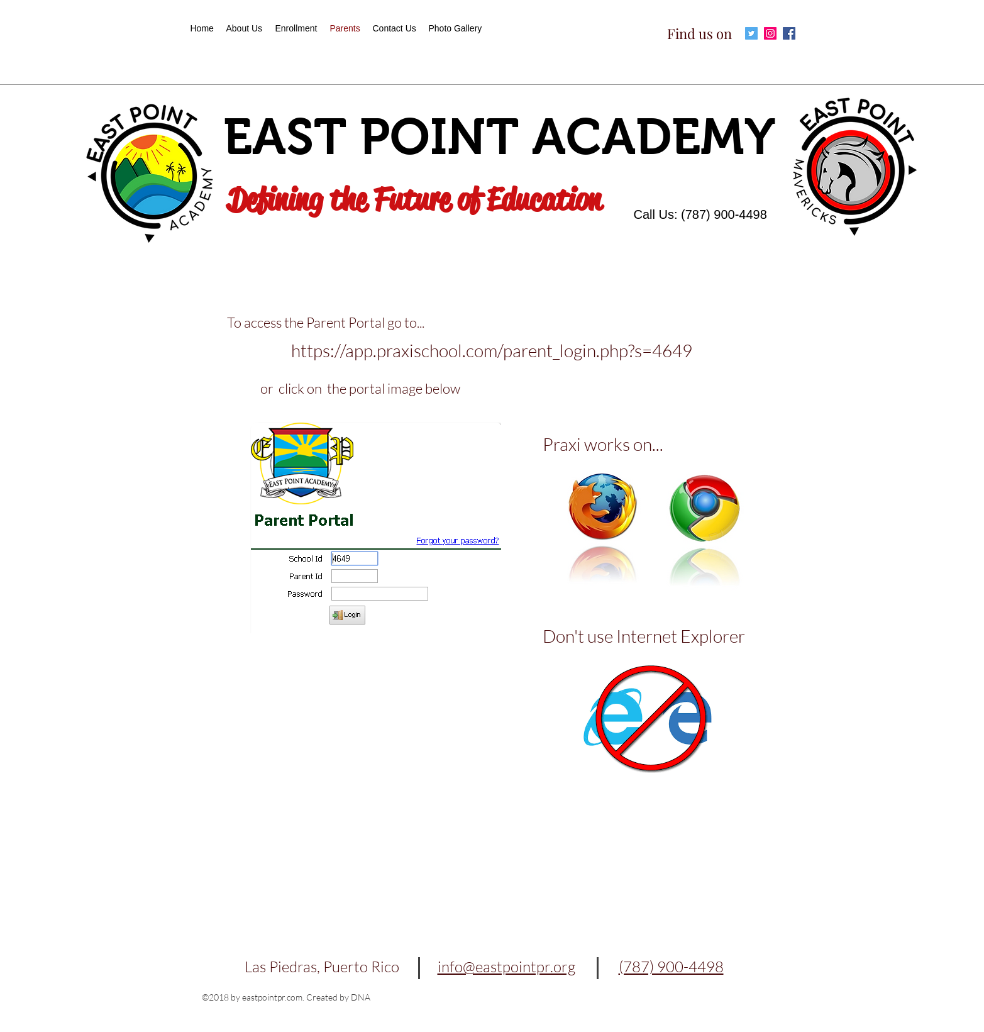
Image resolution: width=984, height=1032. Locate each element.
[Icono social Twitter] (751, 33)
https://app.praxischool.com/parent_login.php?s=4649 (491, 350)
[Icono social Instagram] (770, 33)
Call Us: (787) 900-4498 (700, 214)
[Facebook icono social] (789, 33)
